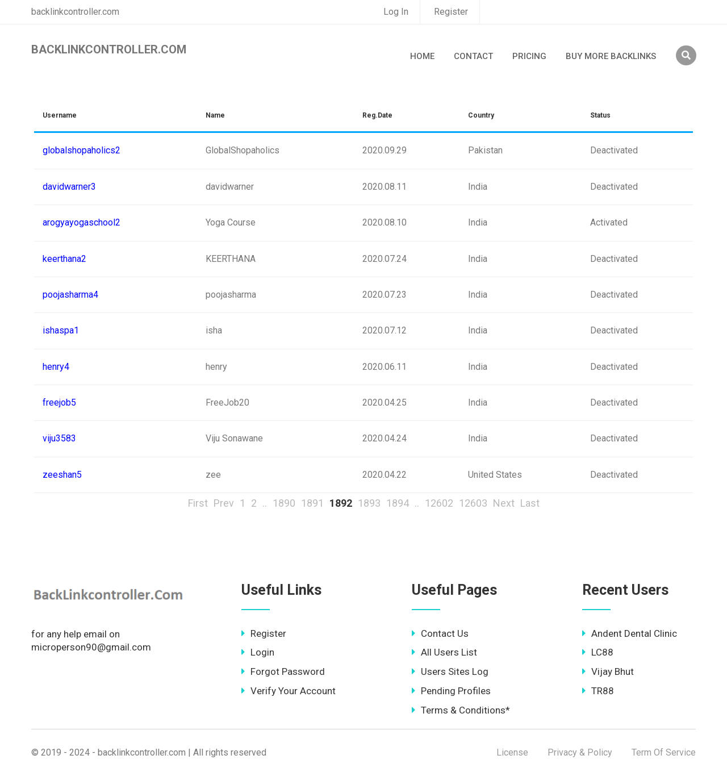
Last (530, 503)
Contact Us (440, 633)
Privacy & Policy (580, 752)
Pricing (529, 56)
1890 (284, 503)
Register (451, 11)
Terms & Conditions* (461, 710)
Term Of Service (664, 752)
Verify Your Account (288, 690)
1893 (369, 503)
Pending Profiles (451, 690)
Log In (395, 11)
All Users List (444, 652)
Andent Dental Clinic (629, 633)
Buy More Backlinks (611, 56)
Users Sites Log (450, 671)
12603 (473, 503)
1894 (397, 503)
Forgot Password (283, 671)
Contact (473, 56)
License (512, 752)
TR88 (598, 690)
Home (422, 56)
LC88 (597, 652)
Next (504, 503)
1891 (312, 503)
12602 (439, 503)
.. (264, 503)
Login (257, 652)
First (198, 503)
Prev (224, 503)
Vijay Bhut (608, 671)
